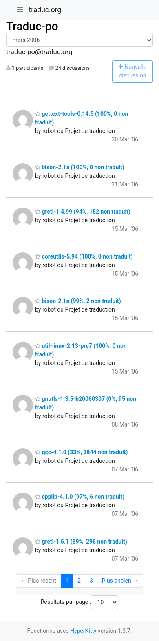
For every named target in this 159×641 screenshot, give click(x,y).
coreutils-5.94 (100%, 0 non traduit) (84, 256)
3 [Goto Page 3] (91, 580)
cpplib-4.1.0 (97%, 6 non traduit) (79, 496)
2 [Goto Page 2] (79, 580)
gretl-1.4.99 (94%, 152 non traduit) (82, 211)
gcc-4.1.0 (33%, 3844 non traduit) (81, 452)
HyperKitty (83, 631)
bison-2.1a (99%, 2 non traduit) (78, 301)
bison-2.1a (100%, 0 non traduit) (79, 167)
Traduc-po (32, 26)
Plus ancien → (120, 580)
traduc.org (45, 10)
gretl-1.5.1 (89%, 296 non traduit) (81, 541)
